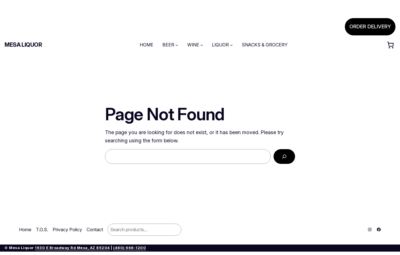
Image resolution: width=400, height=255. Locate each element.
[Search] (284, 156)
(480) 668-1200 (129, 248)
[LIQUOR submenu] (231, 45)
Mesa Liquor (23, 44)
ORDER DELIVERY (370, 26)
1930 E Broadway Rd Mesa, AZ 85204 (72, 248)
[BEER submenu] (176, 45)
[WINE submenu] (201, 45)
